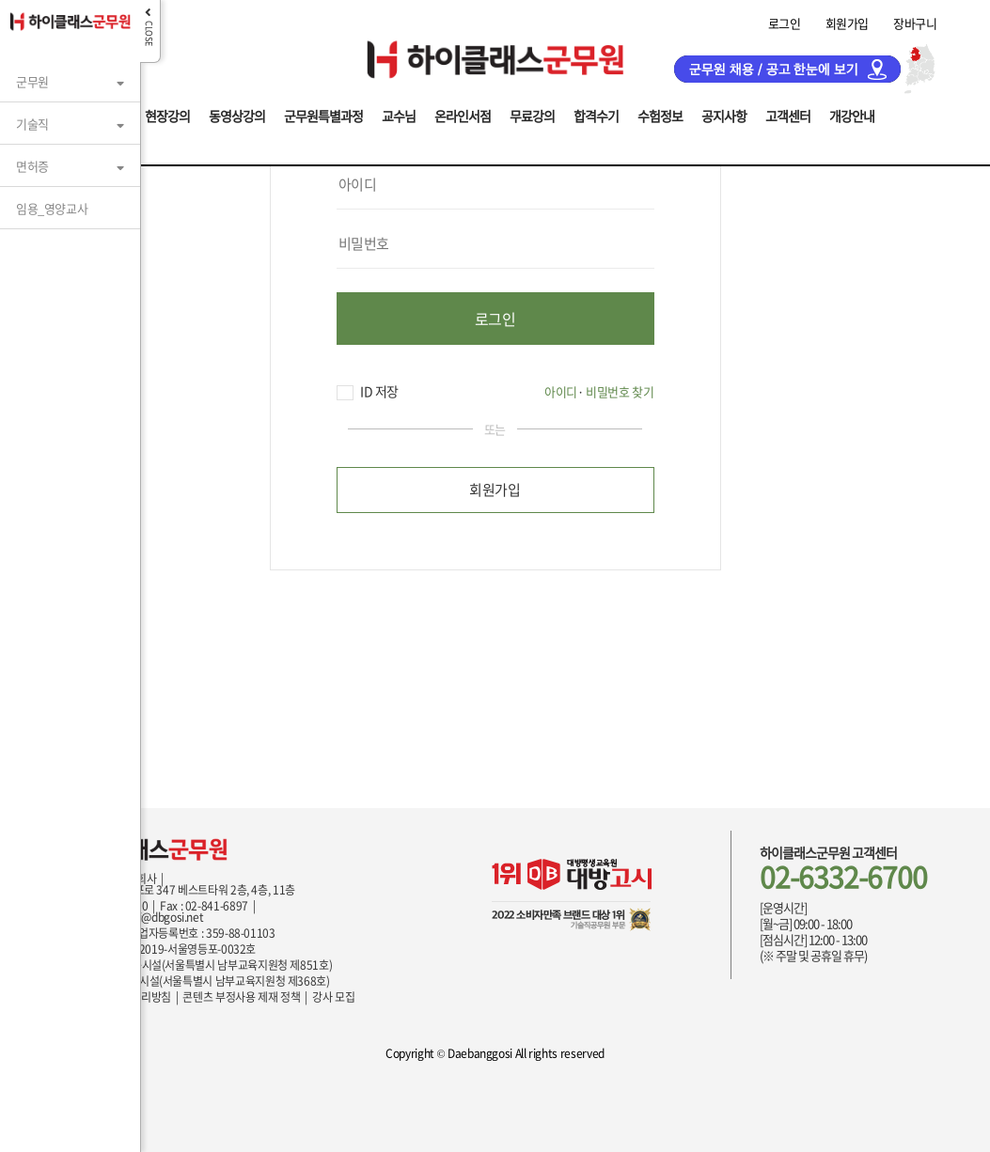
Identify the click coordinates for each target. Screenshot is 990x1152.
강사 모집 (333, 997)
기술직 (32, 123)
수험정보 (660, 114)
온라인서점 (462, 114)
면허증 (32, 166)
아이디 (560, 391)
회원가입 (847, 23)
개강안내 (851, 114)
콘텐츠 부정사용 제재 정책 (241, 997)
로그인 (784, 23)
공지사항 (723, 114)
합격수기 (596, 114)
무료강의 (532, 114)
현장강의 (167, 114)
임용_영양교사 (51, 208)
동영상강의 (237, 114)
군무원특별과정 (323, 114)
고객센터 (787, 114)
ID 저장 (368, 391)
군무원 (32, 81)
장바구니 (914, 23)
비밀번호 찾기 (619, 391)
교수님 (399, 114)
